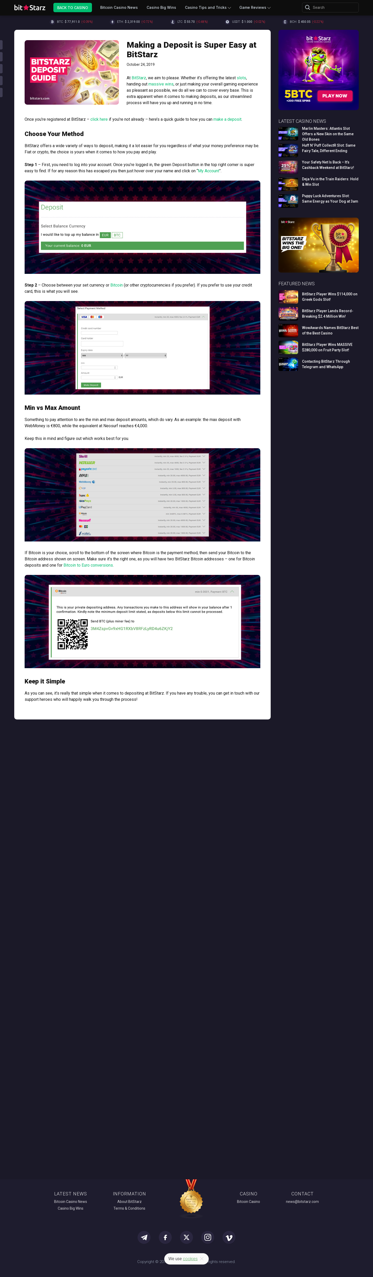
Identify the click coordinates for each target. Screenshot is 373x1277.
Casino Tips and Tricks (206, 7)
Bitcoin (116, 285)
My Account (208, 170)
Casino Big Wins (161, 7)
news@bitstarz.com (302, 1202)
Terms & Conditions (129, 1208)
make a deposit (227, 119)
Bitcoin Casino (248, 1202)
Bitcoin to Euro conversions (88, 565)
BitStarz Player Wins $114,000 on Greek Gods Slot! (329, 297)
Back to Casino (72, 7)
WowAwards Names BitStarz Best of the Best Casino (330, 330)
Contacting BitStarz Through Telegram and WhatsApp (326, 364)
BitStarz (139, 77)
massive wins (161, 84)
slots (241, 77)
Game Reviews (252, 7)
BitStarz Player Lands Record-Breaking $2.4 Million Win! (327, 313)
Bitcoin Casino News (119, 7)
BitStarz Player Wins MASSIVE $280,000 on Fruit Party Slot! (327, 347)
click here (99, 119)
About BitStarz (129, 1202)
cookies (190, 1258)
